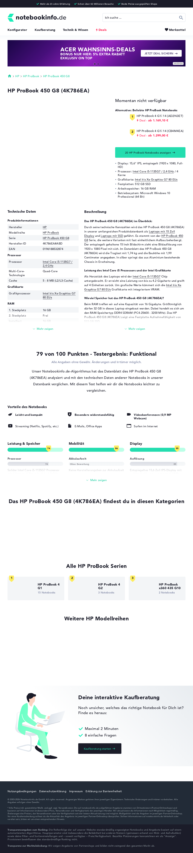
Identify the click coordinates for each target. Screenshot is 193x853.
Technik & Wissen (75, 30)
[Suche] (144, 17)
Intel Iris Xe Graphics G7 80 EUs (156, 179)
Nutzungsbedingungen (22, 791)
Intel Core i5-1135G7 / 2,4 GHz (153, 171)
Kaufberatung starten (97, 748)
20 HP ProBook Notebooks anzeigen (148, 152)
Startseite (10, 76)
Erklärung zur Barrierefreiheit (104, 791)
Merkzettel (177, 30)
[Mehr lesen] (43, 329)
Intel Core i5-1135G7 (146, 276)
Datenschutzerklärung (52, 791)
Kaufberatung (45, 30)
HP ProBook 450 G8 (56, 76)
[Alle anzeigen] (96, 480)
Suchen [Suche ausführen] (181, 17)
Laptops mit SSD (112, 236)
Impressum (76, 791)
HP (17, 76)
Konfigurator (17, 30)
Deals (103, 30)
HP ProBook (31, 76)
